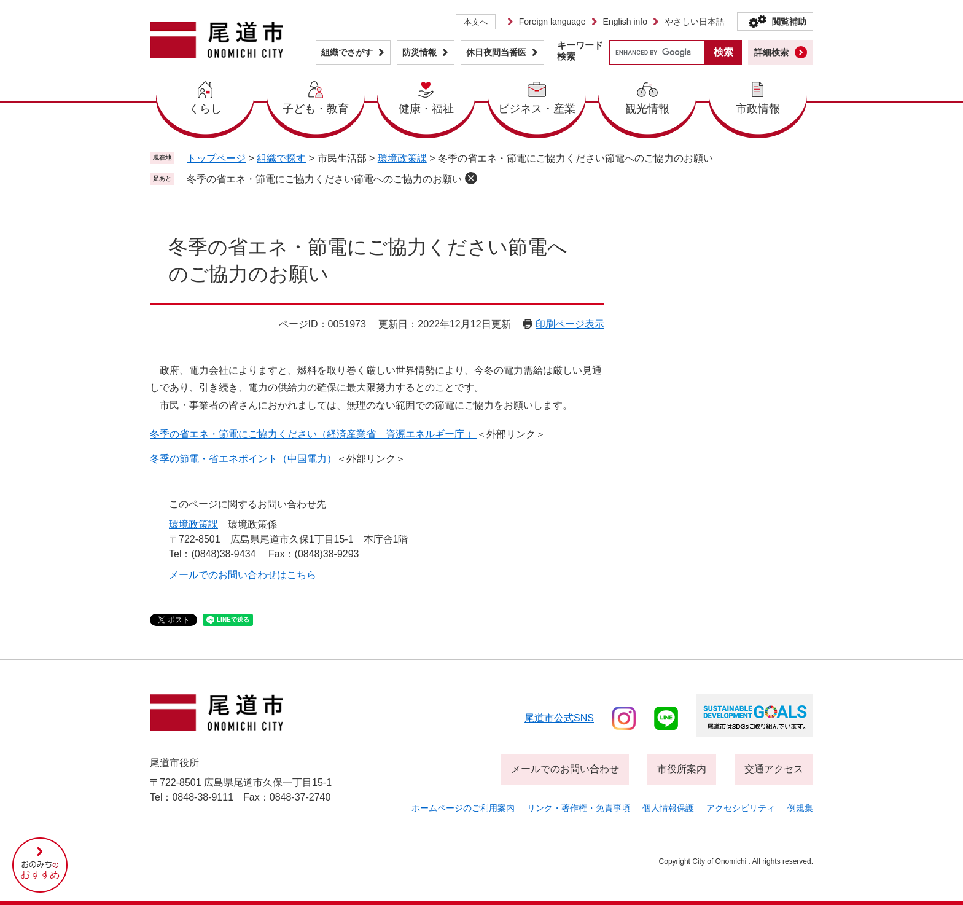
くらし (205, 109)
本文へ (476, 21)
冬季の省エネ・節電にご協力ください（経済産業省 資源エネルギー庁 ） (313, 434)
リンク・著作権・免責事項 (578, 808)
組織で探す (281, 158)
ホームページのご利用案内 (463, 808)
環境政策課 (402, 158)
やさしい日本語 (695, 21)
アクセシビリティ (740, 808)
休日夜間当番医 (496, 52)
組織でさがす (347, 52)
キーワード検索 (580, 50)
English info (625, 21)
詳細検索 (771, 52)
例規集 (800, 808)
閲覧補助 (789, 21)
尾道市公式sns (559, 718)
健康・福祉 (426, 109)
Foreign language (552, 21)
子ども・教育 (316, 109)
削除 (471, 178)
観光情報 (647, 109)
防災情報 (419, 52)
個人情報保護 (668, 808)
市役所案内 (681, 769)
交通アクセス (773, 769)
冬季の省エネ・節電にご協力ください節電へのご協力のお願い (324, 179)
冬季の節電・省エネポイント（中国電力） (243, 458)
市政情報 (758, 109)
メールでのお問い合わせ (565, 769)
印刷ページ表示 (570, 324)
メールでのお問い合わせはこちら (242, 575)
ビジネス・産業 (536, 109)
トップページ (216, 158)
